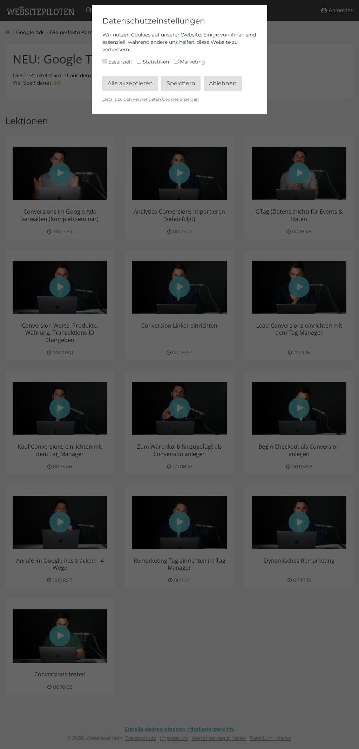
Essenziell (117, 62)
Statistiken (153, 62)
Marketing (189, 62)
